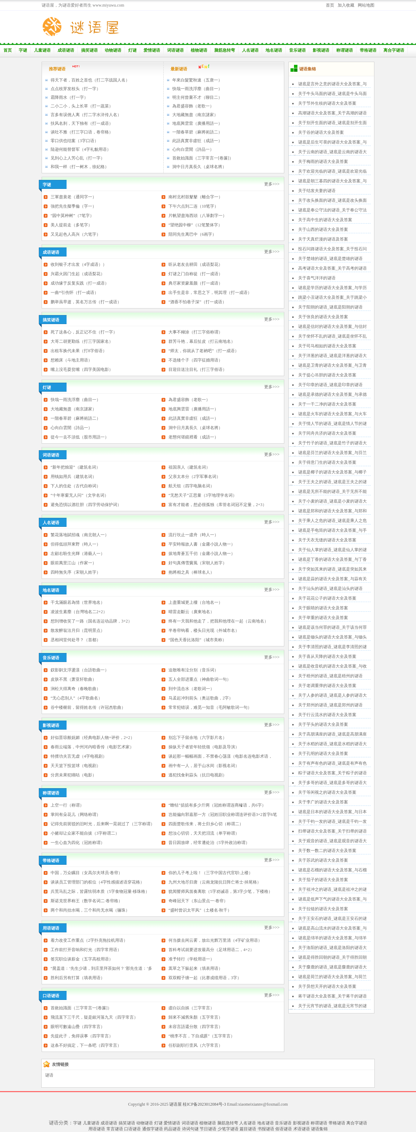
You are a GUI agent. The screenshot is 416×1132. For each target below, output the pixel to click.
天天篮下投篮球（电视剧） (76, 765)
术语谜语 (301, 1128)
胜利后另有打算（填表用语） (78, 977)
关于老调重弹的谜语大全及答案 (327, 685)
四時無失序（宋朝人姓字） (76, 572)
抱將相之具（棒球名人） (191, 572)
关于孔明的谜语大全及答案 (323, 753)
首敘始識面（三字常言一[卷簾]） (202, 158)
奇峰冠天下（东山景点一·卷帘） (198, 900)
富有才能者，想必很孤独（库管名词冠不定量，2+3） (217, 504)
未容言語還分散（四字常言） (195, 1026)
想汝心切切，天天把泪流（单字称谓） (203, 833)
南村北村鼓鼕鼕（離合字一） (195, 196)
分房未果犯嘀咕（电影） (73, 775)
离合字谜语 (393, 50)
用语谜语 (96, 1128)
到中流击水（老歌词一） (191, 688)
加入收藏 (346, 5)
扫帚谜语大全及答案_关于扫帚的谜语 (332, 831)
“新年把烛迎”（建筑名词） (75, 467)
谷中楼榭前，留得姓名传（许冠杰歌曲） (88, 707)
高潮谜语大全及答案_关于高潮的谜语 (332, 113)
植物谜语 (199, 50)
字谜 (23, 50)
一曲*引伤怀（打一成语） (74, 292)
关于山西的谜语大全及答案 (323, 229)
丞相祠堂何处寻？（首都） (76, 639)
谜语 (49, 1075)
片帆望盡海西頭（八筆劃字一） (197, 215)
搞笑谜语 (89, 50)
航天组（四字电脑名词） (191, 486)
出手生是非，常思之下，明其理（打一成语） (210, 292)
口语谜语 (132, 1128)
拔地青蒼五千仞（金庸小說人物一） (201, 553)
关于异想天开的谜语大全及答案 (327, 986)
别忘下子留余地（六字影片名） (197, 737)
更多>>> (271, 184)
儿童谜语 (42, 50)
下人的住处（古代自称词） (76, 486)
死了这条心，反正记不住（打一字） (84, 332)
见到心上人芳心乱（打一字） (78, 158)
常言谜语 (114, 1128)
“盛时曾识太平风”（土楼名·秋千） (200, 910)
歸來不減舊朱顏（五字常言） (195, 1017)
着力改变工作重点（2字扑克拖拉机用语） (89, 940)
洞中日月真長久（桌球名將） (199, 166)
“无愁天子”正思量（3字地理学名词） (202, 495)
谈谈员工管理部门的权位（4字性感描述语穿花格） (97, 882)
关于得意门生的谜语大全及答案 (327, 462)
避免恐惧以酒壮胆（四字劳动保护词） (86, 504)
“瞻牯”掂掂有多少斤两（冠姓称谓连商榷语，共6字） (217, 805)
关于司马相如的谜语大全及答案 (327, 345)
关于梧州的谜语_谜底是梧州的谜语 (330, 675)
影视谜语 (321, 50)
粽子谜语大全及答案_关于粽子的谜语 (332, 772)
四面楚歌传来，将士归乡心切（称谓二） (205, 823)
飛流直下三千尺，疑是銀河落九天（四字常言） (94, 1017)
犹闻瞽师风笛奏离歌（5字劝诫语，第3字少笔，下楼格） (220, 891)
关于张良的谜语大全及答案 (323, 316)
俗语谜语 (283, 1128)
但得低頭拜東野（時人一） (76, 544)
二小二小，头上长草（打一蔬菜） (82, 106)
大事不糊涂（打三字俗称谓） (195, 332)
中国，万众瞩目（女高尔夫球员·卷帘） (86, 872)
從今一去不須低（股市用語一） (80, 437)
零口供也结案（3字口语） (74, 140)
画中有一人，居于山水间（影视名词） (203, 765)
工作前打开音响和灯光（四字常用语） (86, 949)
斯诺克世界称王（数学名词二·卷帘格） (86, 900)
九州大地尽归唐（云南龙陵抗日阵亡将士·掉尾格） (214, 882)
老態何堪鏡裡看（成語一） (193, 437)
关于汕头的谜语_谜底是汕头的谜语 (330, 588)
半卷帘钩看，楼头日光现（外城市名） (203, 630)
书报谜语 (266, 1128)
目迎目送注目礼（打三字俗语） (197, 369)
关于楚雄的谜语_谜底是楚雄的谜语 (330, 258)
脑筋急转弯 (224, 50)
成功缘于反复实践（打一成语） (80, 283)
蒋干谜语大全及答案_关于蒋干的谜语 (332, 996)
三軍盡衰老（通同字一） (73, 196)
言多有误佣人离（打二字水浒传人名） (86, 114)
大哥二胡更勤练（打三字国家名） (82, 341)
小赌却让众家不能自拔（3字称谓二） (85, 833)
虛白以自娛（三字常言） (191, 1007)
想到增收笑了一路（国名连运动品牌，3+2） (91, 621)
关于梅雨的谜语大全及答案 (323, 161)
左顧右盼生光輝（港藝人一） (78, 553)
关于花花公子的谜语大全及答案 (327, 598)
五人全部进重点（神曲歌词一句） (199, 679)
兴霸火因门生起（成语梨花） (78, 273)
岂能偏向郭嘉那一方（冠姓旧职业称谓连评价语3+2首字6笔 (222, 814)
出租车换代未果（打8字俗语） (79, 350)
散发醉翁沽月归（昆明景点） (78, 630)
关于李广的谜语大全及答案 (323, 802)
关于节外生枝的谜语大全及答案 (327, 103)
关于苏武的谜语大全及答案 (323, 860)
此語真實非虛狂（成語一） (197, 140)
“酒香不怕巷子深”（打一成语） (197, 301)
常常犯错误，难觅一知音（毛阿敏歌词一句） (210, 707)
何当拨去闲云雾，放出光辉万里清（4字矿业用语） (215, 940)
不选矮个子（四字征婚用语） (195, 360)
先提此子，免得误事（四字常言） (82, 1036)
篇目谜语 (248, 1128)
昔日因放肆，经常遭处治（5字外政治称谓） (209, 842)
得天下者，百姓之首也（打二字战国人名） (90, 80)
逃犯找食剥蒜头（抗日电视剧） (197, 775)
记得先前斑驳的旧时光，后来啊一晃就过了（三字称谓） (103, 823)
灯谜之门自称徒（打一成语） (195, 273)
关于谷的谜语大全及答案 (321, 132)
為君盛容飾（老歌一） (193, 106)
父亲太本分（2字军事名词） (194, 476)
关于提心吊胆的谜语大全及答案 (327, 375)
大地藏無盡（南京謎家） (195, 114)
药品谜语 (172, 1128)
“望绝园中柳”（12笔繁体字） (195, 225)
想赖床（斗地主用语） (71, 360)
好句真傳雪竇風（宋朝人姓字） (197, 562)
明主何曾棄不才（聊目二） (197, 97)
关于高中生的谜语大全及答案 (325, 219)
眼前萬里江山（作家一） (73, 562)
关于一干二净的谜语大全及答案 (327, 404)
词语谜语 (175, 50)
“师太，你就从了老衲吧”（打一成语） (203, 350)
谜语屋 (175, 1104)
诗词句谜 (190, 1128)
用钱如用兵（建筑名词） (73, 476)
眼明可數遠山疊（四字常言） (78, 1026)
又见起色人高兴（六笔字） (76, 234)
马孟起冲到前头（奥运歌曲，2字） (200, 698)
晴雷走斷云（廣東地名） (191, 611)
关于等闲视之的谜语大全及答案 (327, 792)
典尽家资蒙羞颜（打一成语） (195, 283)
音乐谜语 (297, 50)
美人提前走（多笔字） (71, 225)
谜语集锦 (319, 1128)
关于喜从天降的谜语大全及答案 (327, 656)
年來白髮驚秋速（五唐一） (197, 80)
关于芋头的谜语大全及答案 (323, 724)
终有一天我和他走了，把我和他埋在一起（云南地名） (218, 621)
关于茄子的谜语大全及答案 (323, 879)
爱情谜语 (152, 50)
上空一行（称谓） (67, 805)
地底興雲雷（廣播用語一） (197, 123)
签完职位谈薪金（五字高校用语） (82, 959)
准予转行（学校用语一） (191, 959)
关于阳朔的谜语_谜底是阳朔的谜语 (330, 307)
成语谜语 (66, 50)
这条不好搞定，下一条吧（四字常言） (86, 1045)
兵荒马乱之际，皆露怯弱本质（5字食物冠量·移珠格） (100, 891)
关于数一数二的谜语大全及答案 (327, 850)
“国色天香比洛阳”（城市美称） (197, 639)
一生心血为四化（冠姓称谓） (78, 842)
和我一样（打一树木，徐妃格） (80, 166)
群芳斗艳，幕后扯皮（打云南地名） (201, 341)
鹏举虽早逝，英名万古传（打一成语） (86, 301)
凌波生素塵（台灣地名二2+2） (79, 611)
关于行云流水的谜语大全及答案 (327, 714)
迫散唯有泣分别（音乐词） (193, 670)
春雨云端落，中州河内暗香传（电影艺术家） (92, 746)
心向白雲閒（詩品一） (193, 149)
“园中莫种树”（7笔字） (72, 215)
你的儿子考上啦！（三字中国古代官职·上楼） (210, 872)
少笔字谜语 (228, 1128)
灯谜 (132, 50)
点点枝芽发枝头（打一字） (76, 88)
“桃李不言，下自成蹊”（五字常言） (201, 1036)
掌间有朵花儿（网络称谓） (76, 814)
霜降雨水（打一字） (69, 97)
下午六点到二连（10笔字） (193, 206)
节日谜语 (208, 1128)
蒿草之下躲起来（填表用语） (195, 968)
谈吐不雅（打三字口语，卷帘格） (82, 132)
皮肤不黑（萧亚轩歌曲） (73, 679)
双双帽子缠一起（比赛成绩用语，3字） (204, 977)
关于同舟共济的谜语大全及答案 (327, 433)
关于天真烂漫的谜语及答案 (323, 239)
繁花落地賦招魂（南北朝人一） (80, 534)
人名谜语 (250, 50)
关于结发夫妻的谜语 (317, 190)
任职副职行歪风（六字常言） (195, 1045)
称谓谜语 (344, 50)
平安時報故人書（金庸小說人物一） (201, 544)
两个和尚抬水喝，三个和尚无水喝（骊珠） (90, 910)
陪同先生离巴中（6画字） (192, 234)
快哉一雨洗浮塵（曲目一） (197, 88)
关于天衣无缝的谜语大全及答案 (327, 540)
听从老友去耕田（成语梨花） (195, 264)
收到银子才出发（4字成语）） (79, 264)
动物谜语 (113, 50)
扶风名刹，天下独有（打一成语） (82, 123)
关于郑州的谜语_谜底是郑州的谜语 (330, 705)
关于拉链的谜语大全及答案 (323, 908)
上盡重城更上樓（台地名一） (195, 602)
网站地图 (366, 5)
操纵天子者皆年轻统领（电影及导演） (203, 746)
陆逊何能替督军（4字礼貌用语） (81, 149)
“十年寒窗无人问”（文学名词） (80, 495)
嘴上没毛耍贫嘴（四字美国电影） (82, 369)
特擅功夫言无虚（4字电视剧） (79, 756)
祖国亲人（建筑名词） (189, 467)
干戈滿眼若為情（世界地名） (78, 602)
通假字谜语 (152, 1128)
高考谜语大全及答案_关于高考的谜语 (332, 268)
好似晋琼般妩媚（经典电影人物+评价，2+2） (93, 737)
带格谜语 (368, 50)
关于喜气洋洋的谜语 (317, 278)
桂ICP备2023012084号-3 (204, 1104)
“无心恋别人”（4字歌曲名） (76, 698)
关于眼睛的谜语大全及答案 (323, 608)
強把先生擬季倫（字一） (73, 206)
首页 (330, 5)
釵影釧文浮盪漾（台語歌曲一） (80, 670)
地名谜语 (274, 50)
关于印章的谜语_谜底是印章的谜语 (330, 384)
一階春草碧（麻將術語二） (197, 132)
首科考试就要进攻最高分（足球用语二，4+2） (211, 949)
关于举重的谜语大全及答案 (323, 617)
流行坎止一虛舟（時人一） (193, 534)
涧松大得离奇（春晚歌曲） (76, 688)
